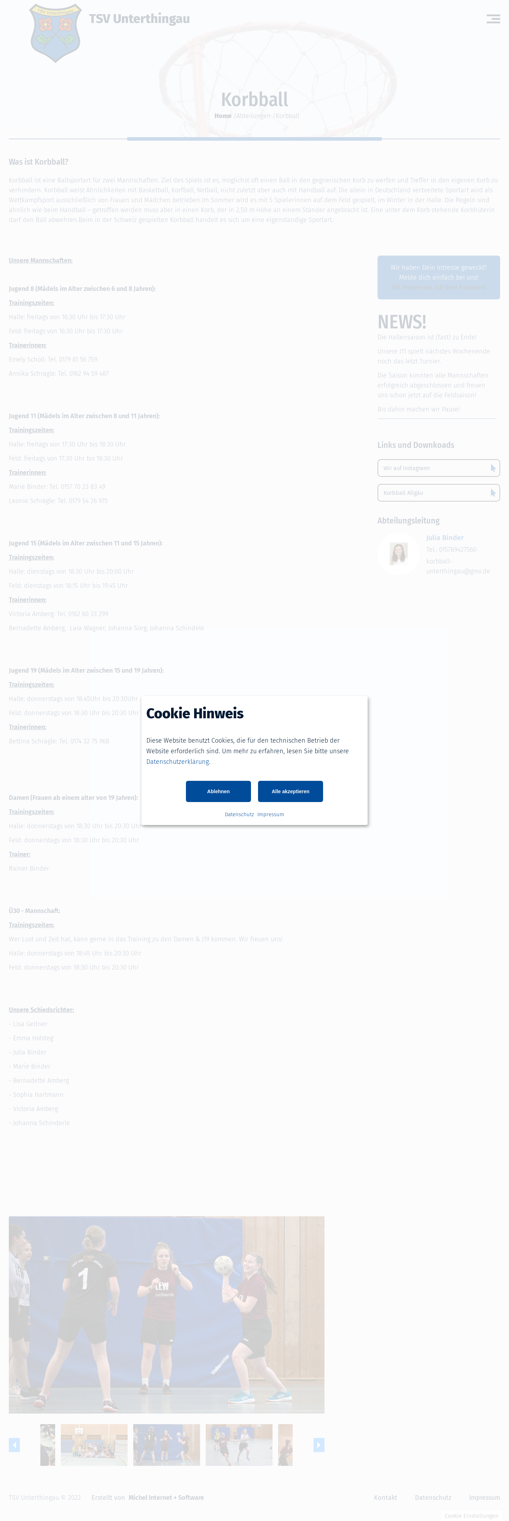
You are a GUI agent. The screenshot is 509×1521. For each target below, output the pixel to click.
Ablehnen (218, 791)
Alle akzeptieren (291, 791)
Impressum (270, 814)
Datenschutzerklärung (177, 762)
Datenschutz (239, 814)
